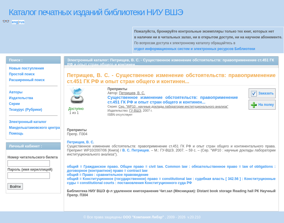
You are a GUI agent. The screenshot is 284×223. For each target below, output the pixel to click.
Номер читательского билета (33, 157)
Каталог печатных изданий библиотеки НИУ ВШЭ (96, 12)
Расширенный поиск (27, 80)
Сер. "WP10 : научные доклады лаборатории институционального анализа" (173, 106)
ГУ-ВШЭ (135, 110)
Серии (14, 104)
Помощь (16, 133)
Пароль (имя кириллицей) (30, 169)
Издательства (21, 98)
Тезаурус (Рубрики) (25, 110)
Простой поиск (21, 74)
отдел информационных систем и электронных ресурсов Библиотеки (194, 49)
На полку (262, 105)
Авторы (16, 92)
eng (15, 22)
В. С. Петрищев (135, 150)
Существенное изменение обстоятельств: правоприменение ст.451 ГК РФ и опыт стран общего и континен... (173, 99)
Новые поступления (26, 68)
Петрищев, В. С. (132, 93)
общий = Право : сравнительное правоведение (107, 175)
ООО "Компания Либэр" (144, 217)
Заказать (262, 93)
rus (21, 22)
